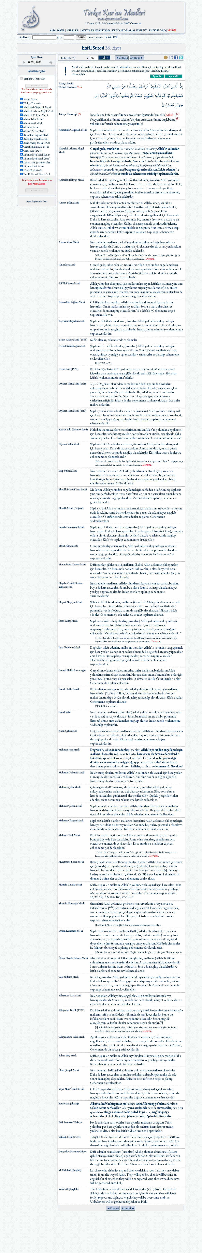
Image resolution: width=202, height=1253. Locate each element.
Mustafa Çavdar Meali (70, 884)
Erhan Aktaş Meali (68, 545)
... (149, 258)
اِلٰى (96, 95)
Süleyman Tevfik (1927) (71, 1010)
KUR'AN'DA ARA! (123, 30)
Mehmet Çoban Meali (70, 806)
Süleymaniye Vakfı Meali (71, 1036)
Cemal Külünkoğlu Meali (72, 346)
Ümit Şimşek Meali (69, 1070)
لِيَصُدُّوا (132, 86)
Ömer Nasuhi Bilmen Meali (73, 958)
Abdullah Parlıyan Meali (71, 179)
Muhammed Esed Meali (71, 861)
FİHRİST (141, 30)
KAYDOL (112, 37)
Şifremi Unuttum (95, 37)
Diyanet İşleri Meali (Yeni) (72, 410)
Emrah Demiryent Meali (71, 527)
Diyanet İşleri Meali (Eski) (72, 383)
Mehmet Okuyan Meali (71, 820)
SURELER (72, 30)
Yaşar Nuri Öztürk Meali (71, 1089)
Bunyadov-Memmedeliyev (72, 1151)
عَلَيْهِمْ (148, 95)
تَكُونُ (157, 95)
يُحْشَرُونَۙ (168, 105)
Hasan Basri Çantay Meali (72, 564)
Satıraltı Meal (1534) (69, 1137)
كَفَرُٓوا (104, 95)
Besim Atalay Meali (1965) (73, 339)
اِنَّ (181, 86)
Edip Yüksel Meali (68, 470)
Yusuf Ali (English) (69, 1189)
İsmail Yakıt (65, 712)
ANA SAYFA (57, 30)
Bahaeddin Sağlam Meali (72, 302)
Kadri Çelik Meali (68, 730)
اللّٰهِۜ (109, 86)
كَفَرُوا (166, 86)
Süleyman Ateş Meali (70, 995)
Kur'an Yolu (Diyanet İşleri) (73, 429)
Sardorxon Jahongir (69, 1103)
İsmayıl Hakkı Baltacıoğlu (72, 670)
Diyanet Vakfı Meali (69, 444)
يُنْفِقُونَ (156, 86)
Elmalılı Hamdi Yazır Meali (73, 489)
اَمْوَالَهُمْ (144, 86)
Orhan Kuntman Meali (71, 930)
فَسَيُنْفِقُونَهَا (174, 95)
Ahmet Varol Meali (69, 242)
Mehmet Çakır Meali (69, 787)
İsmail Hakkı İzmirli (69, 689)
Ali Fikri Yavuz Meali (69, 283)
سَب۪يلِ (116, 86)
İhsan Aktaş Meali (68, 620)
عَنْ (124, 86)
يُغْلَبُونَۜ (124, 95)
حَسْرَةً (139, 95)
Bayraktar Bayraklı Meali (71, 321)
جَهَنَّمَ (179, 105)
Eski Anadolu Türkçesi (70, 1122)
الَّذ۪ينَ (175, 86)
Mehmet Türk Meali (69, 835)
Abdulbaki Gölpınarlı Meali (73, 129)
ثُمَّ (163, 95)
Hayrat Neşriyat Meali (70, 602)
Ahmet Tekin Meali (69, 202)
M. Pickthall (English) (70, 1170)
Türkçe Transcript (70, 114)
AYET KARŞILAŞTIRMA (96, 30)
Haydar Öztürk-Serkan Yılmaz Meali (70, 584)
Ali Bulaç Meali (67, 264)
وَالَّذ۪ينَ (114, 95)
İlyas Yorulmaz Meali (69, 647)
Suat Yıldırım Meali (69, 976)
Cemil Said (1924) (68, 369)
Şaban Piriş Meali (68, 1055)
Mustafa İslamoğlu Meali (71, 903)
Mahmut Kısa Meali (69, 749)
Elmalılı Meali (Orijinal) (71, 508)
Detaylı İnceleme (68, 87)
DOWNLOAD (157, 30)
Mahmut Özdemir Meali (71, 772)
